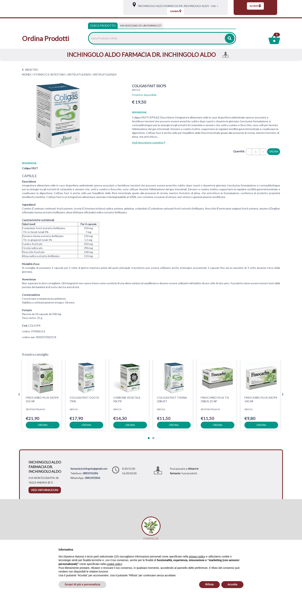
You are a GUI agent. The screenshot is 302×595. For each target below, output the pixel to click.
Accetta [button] (232, 584)
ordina (274, 151)
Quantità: (239, 151)
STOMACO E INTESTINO (49, 74)
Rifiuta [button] (209, 584)
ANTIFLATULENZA (79, 74)
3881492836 (92, 477)
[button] (148, 438)
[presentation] (19, 394)
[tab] (141, 26)
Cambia (175, 11)
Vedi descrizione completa (148, 142)
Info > (214, 6)
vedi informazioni (44, 490)
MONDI (26, 74)
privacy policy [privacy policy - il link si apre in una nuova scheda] (197, 556)
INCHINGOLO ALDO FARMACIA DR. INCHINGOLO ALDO (172, 6)
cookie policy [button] (114, 564)
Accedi (255, 5)
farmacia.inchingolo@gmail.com (88, 468)
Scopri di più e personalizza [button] (82, 584)
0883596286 (90, 473)
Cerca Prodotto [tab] (103, 25)
